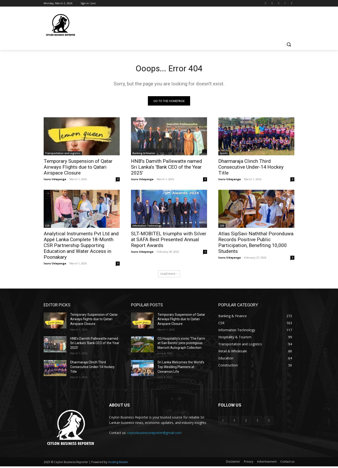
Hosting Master (118, 464)
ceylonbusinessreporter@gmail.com (154, 434)
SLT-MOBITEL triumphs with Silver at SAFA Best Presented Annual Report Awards (168, 241)
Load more (169, 275)
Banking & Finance (143, 154)
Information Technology (146, 227)
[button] (288, 44)
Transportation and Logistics (63, 154)
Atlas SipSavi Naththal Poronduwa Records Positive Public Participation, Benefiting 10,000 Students (255, 244)
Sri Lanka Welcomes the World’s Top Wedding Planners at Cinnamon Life (180, 368)
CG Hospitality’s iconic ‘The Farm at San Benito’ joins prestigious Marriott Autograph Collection (181, 344)
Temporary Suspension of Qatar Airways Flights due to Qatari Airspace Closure (78, 168)
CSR (47, 227)
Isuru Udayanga (55, 181)
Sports (224, 154)
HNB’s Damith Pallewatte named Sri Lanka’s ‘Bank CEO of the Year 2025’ (166, 168)
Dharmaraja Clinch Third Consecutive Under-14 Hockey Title (251, 168)
